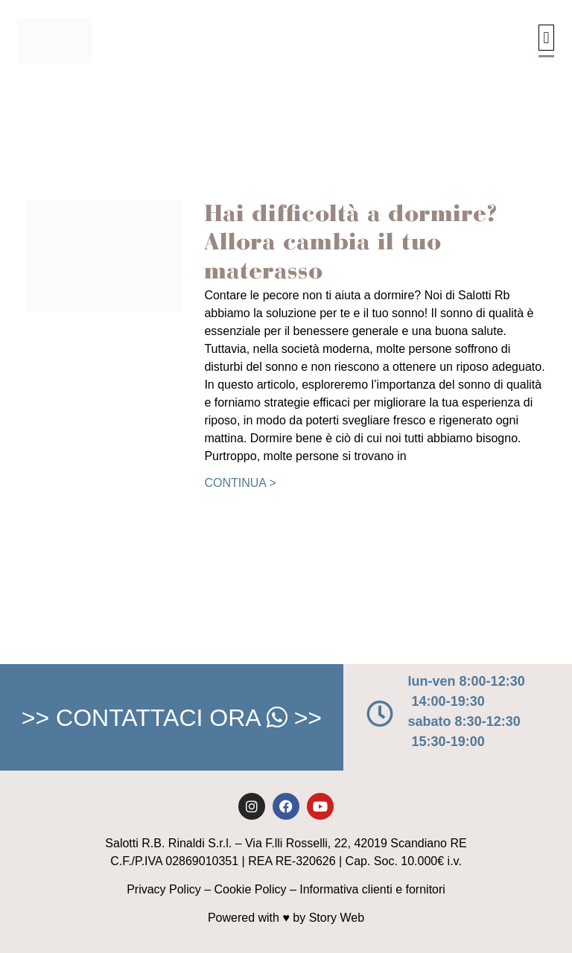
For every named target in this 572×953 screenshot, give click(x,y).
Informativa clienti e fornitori (372, 889)
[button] (546, 38)
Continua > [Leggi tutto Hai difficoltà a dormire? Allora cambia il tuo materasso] (240, 482)
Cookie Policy (250, 889)
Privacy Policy (164, 889)
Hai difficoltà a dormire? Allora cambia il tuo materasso (351, 243)
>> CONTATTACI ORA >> (172, 717)
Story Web (336, 917)
